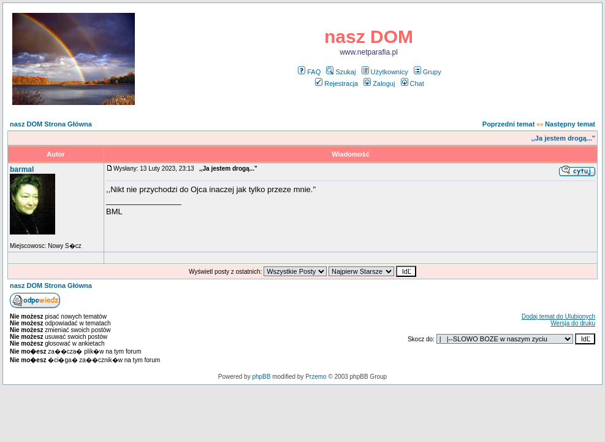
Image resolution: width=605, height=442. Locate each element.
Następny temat (570, 124)
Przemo (315, 376)
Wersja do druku (572, 323)
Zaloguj (379, 83)
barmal (22, 169)
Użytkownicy (385, 72)
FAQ (309, 72)
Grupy (427, 72)
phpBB (261, 376)
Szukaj (341, 72)
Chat (412, 83)
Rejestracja (336, 83)
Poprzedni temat (508, 124)
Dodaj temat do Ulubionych (558, 316)
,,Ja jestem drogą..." (563, 138)
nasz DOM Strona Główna (51, 124)
